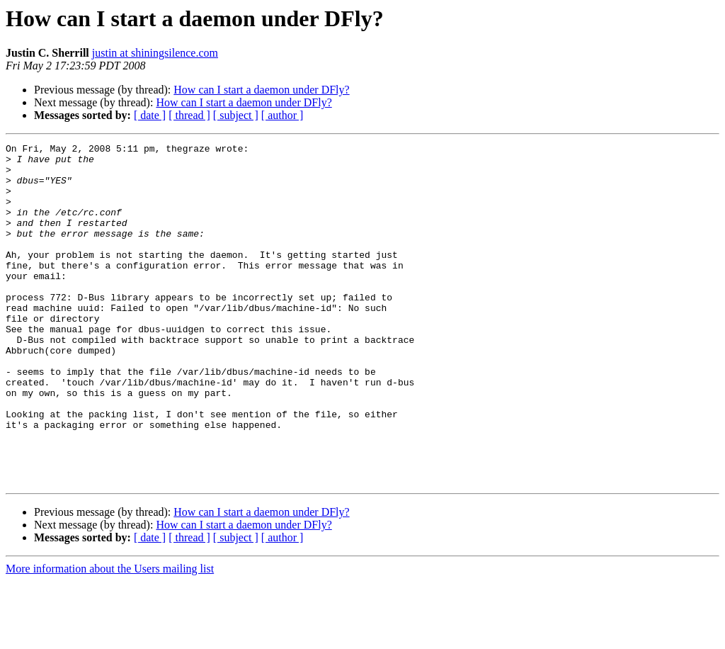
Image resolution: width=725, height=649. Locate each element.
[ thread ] (189, 115)
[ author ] (282, 115)
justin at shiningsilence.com (155, 53)
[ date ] (150, 115)
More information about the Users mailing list (110, 637)
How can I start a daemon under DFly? (261, 90)
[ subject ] (235, 115)
